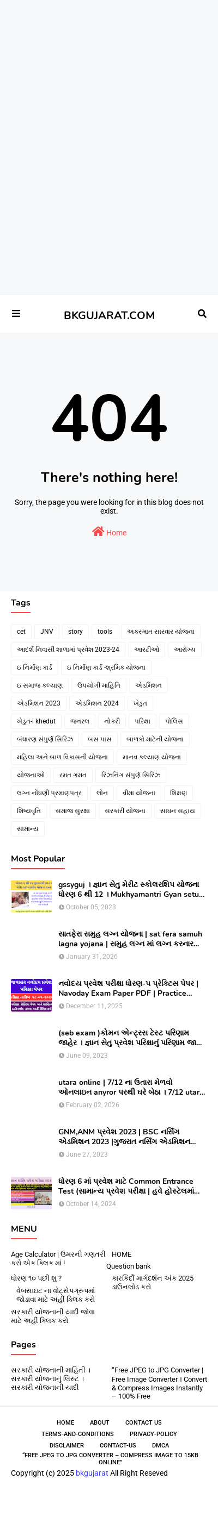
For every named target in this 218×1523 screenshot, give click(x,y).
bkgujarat (92, 1473)
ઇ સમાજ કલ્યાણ (40, 685)
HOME (121, 1254)
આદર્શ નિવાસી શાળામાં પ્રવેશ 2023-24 (68, 649)
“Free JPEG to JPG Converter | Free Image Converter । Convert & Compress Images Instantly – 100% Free (159, 1383)
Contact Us (143, 1422)
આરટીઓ (146, 649)
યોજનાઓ (31, 775)
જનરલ (79, 721)
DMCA (160, 1445)
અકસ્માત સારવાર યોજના (161, 631)
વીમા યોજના (139, 793)
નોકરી (112, 721)
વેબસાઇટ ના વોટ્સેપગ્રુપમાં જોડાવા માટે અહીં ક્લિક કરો (55, 1295)
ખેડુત (140, 703)
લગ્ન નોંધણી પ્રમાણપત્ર (49, 793)
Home (109, 531)
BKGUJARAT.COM (109, 315)
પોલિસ (174, 721)
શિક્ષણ (178, 793)
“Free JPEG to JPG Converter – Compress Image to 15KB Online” (110, 1459)
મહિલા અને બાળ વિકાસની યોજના (62, 757)
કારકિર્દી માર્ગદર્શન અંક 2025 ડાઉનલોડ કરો (152, 1282)
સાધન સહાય (177, 811)
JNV (46, 631)
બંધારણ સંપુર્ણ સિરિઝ (45, 739)
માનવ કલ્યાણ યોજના (152, 757)
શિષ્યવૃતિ (29, 811)
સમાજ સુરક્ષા (73, 811)
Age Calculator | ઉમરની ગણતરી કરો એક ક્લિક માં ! (58, 1258)
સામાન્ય (28, 829)
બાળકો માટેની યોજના (155, 739)
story (75, 631)
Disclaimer (67, 1445)
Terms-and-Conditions (77, 1434)
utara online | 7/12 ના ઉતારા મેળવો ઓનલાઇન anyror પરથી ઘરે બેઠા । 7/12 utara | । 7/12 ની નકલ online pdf (131, 1087)
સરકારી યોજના (125, 811)
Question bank (128, 1266)
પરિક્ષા (142, 721)
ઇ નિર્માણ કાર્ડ (34, 667)
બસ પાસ (100, 739)
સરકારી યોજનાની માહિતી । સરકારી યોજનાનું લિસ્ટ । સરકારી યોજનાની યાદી (50, 1378)
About (100, 1422)
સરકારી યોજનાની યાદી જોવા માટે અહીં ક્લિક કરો (53, 1316)
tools (105, 631)
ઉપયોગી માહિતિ (98, 685)
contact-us (118, 1445)
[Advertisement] (104, 38)
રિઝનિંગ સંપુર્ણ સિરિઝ (130, 775)
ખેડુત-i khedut (36, 721)
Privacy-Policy (153, 1434)
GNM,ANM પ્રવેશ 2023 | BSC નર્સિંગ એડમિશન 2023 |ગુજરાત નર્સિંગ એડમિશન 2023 (124, 1137)
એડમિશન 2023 (38, 703)
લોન (102, 793)
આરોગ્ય (185, 649)
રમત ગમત (73, 775)
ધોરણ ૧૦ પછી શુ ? (36, 1278)
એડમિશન (148, 685)
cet (21, 631)
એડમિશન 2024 (97, 703)
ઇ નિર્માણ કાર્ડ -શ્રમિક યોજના (106, 667)
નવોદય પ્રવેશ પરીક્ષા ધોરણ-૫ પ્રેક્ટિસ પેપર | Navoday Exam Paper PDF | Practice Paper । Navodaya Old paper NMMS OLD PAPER (130, 988)
